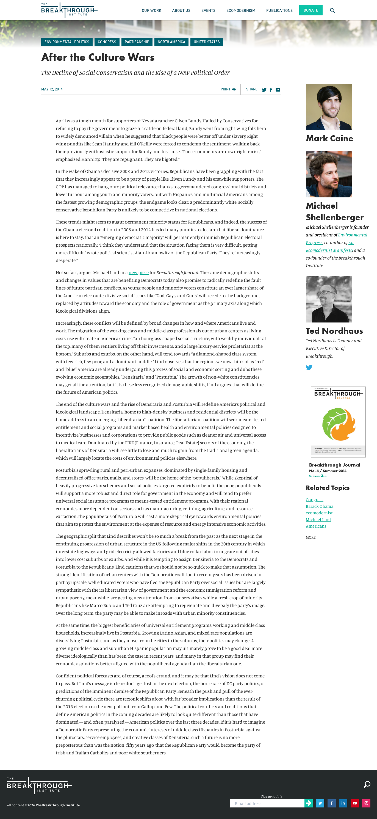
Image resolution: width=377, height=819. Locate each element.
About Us (181, 10)
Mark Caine (329, 138)
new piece (139, 272)
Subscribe (318, 475)
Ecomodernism (240, 10)
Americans (316, 526)
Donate (311, 10)
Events (208, 10)
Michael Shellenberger (335, 211)
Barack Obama (319, 506)
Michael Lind (318, 519)
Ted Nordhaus (334, 331)
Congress (314, 499)
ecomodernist (319, 512)
